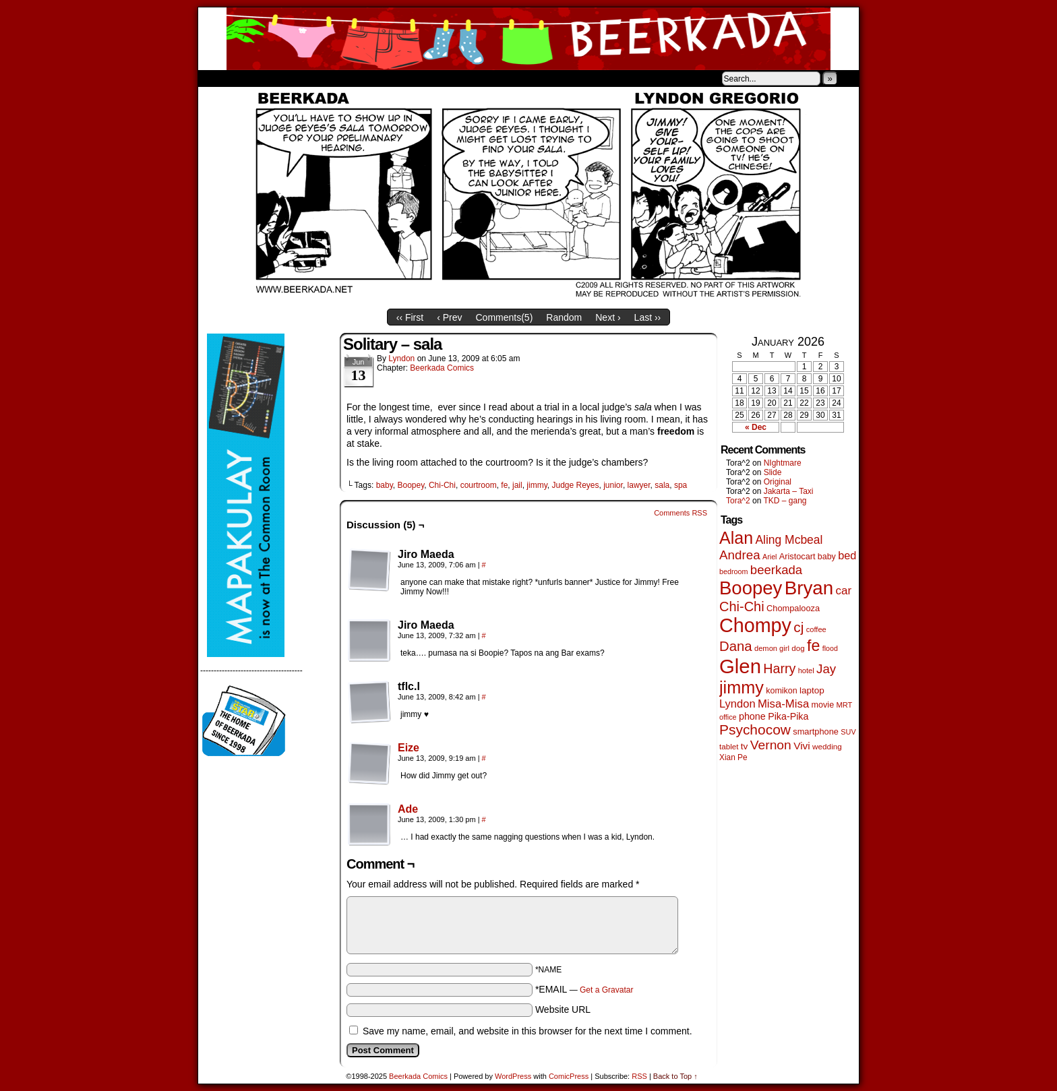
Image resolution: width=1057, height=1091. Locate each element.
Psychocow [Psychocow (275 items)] (755, 729)
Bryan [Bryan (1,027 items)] (809, 588)
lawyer (639, 485)
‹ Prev (449, 317)
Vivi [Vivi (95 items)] (801, 745)
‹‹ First (409, 317)
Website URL (563, 1009)
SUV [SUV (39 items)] (848, 732)
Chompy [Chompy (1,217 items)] (755, 625)
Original (777, 482)
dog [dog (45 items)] (797, 648)
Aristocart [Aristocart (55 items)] (797, 556)
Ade (408, 809)
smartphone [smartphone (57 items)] (816, 731)
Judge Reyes (575, 485)
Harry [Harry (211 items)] (779, 668)
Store (298, 78)
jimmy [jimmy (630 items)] (741, 687)
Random (564, 317)
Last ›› (647, 317)
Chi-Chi (442, 485)
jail (517, 485)
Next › (607, 317)
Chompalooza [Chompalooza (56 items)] (793, 608)
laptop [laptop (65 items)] (811, 690)
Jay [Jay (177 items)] (826, 669)
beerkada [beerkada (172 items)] (776, 570)
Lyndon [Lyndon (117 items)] (737, 703)
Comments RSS (680, 513)
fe (504, 485)
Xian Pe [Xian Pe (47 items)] (733, 757)
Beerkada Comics (529, 38)
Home (217, 78)
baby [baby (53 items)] (827, 556)
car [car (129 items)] (844, 590)
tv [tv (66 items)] (744, 746)
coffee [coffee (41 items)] (816, 629)
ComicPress (568, 1076)
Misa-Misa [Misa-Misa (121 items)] (783, 703)
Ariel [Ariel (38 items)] (769, 557)
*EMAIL (584, 989)
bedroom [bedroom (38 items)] (733, 571)
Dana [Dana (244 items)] (735, 646)
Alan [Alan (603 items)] (736, 537)
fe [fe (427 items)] (813, 645)
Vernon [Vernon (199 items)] (770, 745)
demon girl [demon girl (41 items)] (771, 648)
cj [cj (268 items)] (798, 627)
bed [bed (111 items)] (847, 555)
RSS (639, 1076)
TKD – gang (784, 500)
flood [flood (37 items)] (830, 648)
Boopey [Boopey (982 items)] (750, 588)
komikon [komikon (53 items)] (781, 690)
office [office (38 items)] (728, 717)
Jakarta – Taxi (789, 491)
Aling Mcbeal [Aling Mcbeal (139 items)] (788, 540)
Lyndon (401, 358)
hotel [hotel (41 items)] (806, 670)
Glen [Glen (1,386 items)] (740, 666)
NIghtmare (783, 463)
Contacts (349, 78)
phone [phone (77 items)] (752, 716)
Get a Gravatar (606, 990)
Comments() (504, 317)
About (257, 78)
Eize (408, 747)
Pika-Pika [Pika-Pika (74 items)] (788, 716)
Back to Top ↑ (675, 1076)
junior (613, 485)
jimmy (536, 485)
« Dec (755, 427)
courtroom (478, 485)
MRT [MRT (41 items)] (844, 705)
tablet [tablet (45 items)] (728, 746)
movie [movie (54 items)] (823, 705)
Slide (773, 472)
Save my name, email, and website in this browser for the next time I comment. (527, 1031)
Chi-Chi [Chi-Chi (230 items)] (741, 606)
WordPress (513, 1076)
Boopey (410, 485)
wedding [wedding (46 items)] (827, 746)
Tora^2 (738, 500)
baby (384, 485)
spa (680, 485)
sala (662, 485)
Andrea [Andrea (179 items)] (739, 555)
